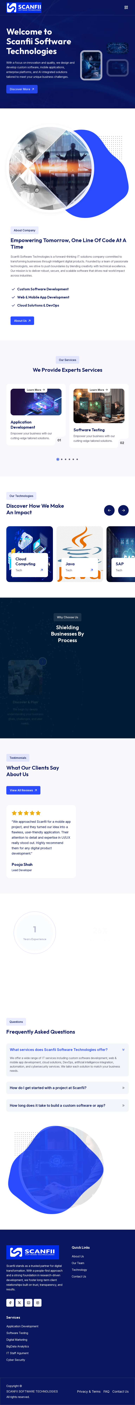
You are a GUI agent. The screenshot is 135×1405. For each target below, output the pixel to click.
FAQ (106, 1391)
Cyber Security (15, 1360)
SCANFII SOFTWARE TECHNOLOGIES (32, 1391)
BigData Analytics (17, 1346)
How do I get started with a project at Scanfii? (48, 1088)
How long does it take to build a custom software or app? (57, 1105)
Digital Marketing (16, 1339)
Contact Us (79, 1276)
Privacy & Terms (89, 1391)
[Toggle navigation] (126, 7)
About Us (22, 321)
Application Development (22, 1326)
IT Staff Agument (17, 1353)
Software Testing (17, 1333)
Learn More (36, 390)
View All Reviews (24, 790)
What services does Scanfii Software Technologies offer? (59, 1050)
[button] (58, 459)
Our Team (78, 1263)
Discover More (22, 92)
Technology (79, 1269)
